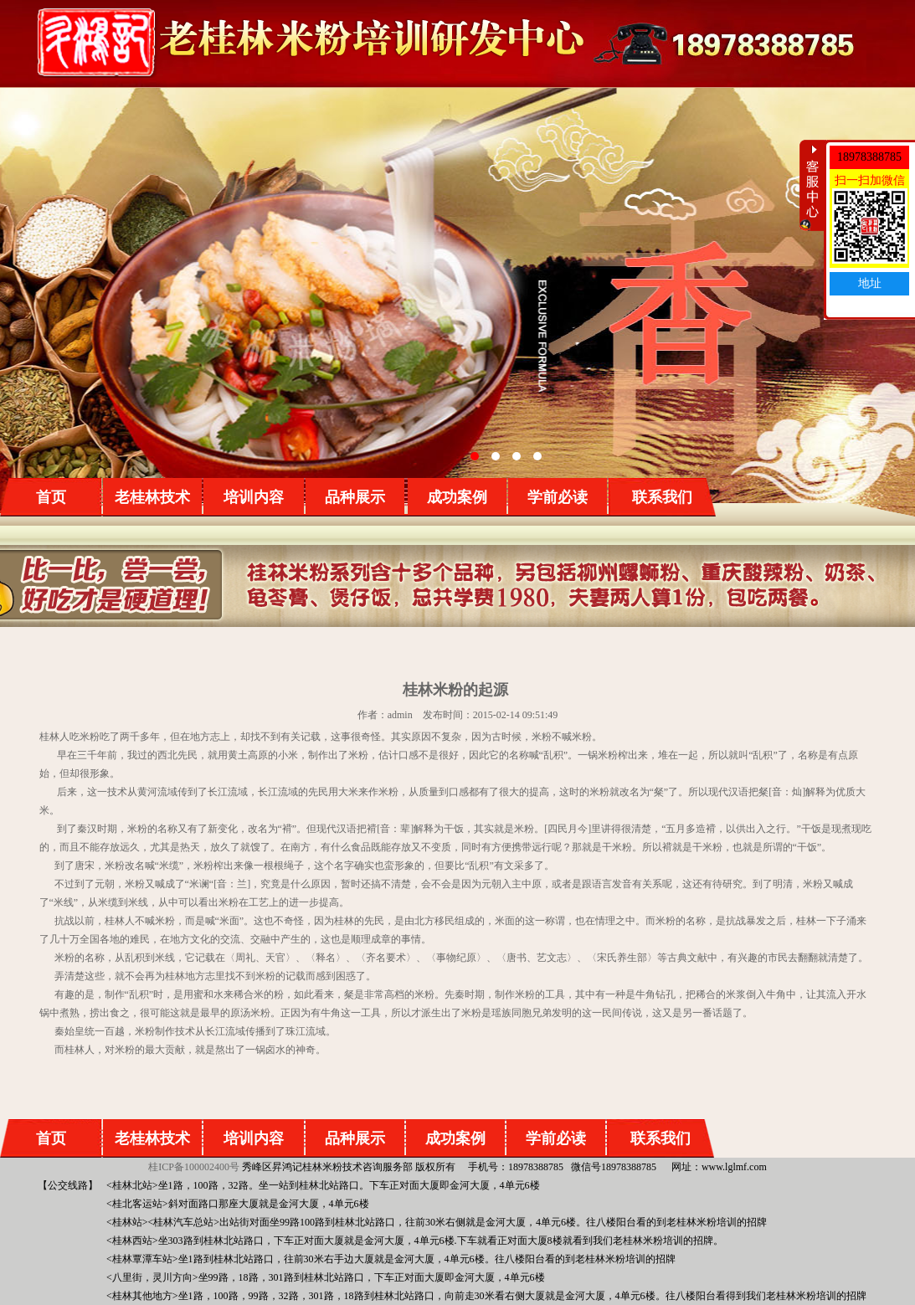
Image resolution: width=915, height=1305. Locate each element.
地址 (870, 283)
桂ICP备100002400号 (193, 1167)
